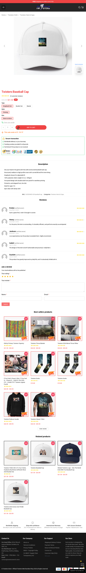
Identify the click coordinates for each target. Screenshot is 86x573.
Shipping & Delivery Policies (53, 542)
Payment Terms (49, 545)
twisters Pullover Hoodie (11, 419)
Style (3, 109)
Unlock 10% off (82, 564)
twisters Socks (35, 378)
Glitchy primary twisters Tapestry (14, 343)
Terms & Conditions (29, 545)
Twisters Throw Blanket (38, 343)
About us (26, 542)
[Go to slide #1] (38, 79)
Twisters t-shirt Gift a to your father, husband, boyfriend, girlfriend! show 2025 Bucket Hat (15, 470)
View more (43, 429)
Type (3, 103)
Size (3, 115)
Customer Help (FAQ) (51, 553)
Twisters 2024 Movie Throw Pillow (68, 343)
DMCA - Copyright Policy (30, 550)
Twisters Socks (62, 378)
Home (4, 15)
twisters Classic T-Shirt (37, 419)
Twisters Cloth (13, 15)
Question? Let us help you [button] (77, 570)
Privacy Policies (28, 548)
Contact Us (48, 550)
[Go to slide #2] (48, 79)
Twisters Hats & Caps (27, 15)
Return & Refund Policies (52, 548)
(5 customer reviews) (16, 96)
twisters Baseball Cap (37, 468)
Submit (5, 304)
